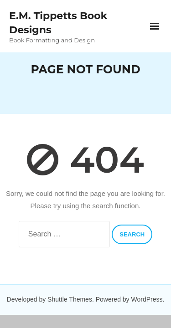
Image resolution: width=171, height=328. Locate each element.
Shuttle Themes (69, 299)
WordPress (147, 299)
